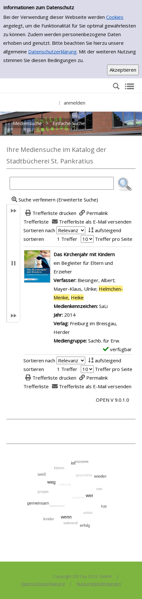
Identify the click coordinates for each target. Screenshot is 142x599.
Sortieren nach (39, 230)
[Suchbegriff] (62, 183)
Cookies (114, 17)
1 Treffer (67, 239)
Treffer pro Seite (113, 239)
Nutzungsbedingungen (99, 584)
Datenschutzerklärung (52, 51)
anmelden (74, 102)
